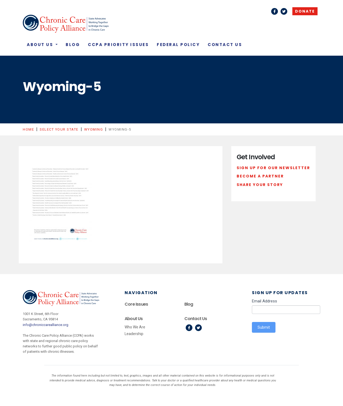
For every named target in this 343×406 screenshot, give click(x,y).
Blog (73, 44)
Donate (305, 11)
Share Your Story (260, 184)
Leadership (134, 334)
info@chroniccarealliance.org (45, 325)
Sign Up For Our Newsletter (273, 167)
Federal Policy (178, 44)
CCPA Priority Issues (118, 44)
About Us (41, 44)
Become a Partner (260, 176)
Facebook (274, 11)
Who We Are (135, 327)
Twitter (284, 11)
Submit (264, 327)
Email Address (264, 301)
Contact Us (225, 44)
